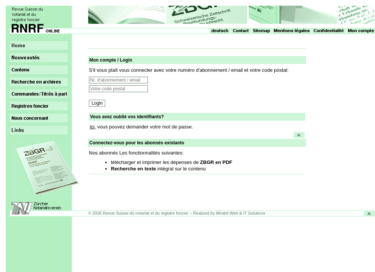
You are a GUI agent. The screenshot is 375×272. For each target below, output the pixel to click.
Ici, (93, 127)
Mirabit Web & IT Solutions (240, 213)
